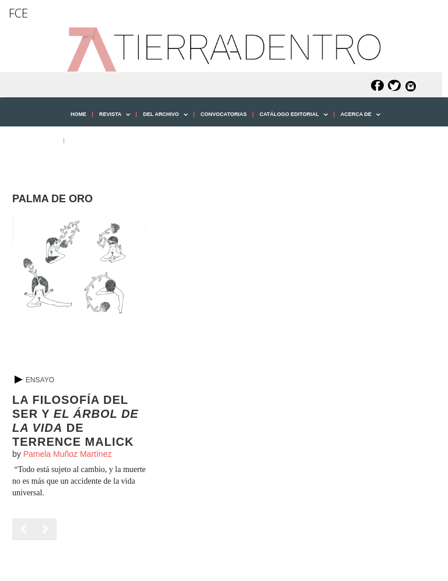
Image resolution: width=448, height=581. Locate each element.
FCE (18, 13)
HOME (78, 114)
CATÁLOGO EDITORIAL (290, 118)
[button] (28, 166)
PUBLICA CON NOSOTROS (104, 140)
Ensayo (40, 380)
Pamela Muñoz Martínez (67, 454)
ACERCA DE (357, 118)
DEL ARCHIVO (162, 118)
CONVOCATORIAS (224, 114)
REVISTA (111, 118)
